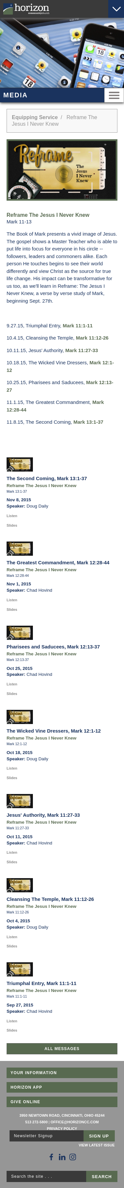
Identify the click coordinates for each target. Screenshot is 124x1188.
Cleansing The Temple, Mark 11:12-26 (50, 899)
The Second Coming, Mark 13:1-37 (47, 478)
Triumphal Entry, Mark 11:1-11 (41, 983)
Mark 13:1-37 (88, 422)
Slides (12, 525)
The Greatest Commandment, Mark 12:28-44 (58, 562)
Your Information (34, 1073)
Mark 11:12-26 (92, 338)
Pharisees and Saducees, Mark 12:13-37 (53, 646)
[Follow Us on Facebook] (51, 1157)
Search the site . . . (31, 1176)
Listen (12, 516)
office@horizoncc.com (75, 1122)
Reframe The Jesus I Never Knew (41, 485)
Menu (114, 95)
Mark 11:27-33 (81, 350)
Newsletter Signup (33, 1136)
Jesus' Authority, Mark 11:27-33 (43, 815)
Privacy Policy (62, 1129)
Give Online (25, 1102)
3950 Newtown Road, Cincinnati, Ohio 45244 (62, 1115)
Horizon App (26, 1087)
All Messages (61, 1048)
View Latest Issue (96, 1145)
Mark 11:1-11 (78, 325)
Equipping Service (35, 117)
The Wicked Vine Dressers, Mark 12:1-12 (54, 731)
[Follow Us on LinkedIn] (62, 1157)
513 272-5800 (36, 1122)
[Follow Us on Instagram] (72, 1157)
